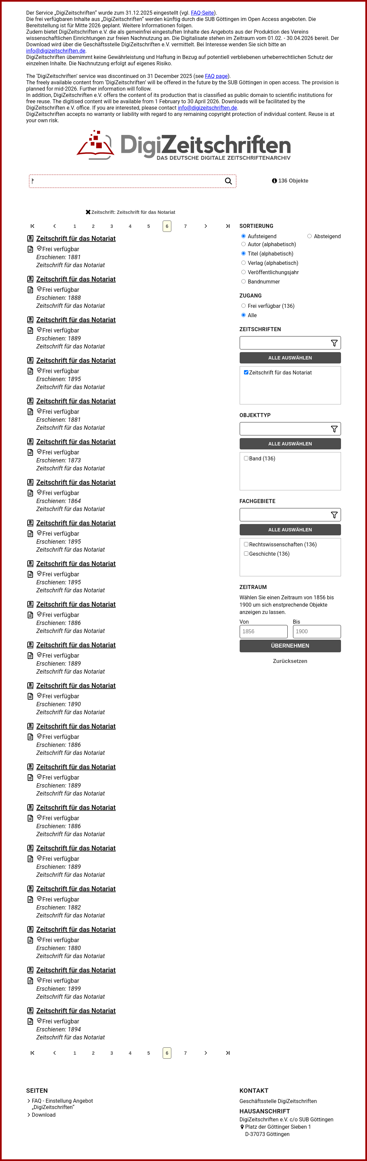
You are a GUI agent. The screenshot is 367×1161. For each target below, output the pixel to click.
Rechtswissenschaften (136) (280, 544)
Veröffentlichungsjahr (270, 272)
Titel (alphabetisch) (267, 254)
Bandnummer (260, 282)
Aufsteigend (259, 236)
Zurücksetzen (290, 661)
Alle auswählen (290, 357)
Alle (249, 315)
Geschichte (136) (267, 554)
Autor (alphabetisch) (268, 244)
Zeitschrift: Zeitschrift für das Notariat (130, 212)
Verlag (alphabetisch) (269, 263)
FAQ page (216, 76)
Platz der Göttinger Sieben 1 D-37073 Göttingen (278, 1130)
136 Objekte (290, 181)
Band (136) (260, 458)
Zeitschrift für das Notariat (76, 239)
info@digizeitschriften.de (56, 51)
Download (44, 1115)
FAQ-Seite (202, 13)
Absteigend (324, 236)
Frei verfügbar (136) (268, 306)
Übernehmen (290, 646)
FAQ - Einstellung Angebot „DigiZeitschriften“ (62, 1104)
